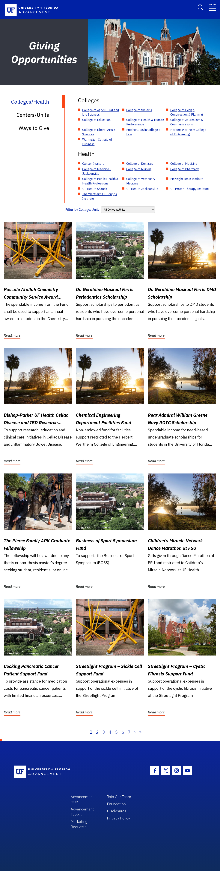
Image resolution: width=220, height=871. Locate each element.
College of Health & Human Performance (145, 122)
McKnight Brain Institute (186, 179)
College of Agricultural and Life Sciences (100, 112)
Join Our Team (119, 796)
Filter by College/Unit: (82, 209)
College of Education (96, 120)
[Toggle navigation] (212, 7)
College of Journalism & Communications (186, 122)
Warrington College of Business (97, 142)
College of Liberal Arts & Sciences (99, 132)
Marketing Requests (79, 824)
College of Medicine (183, 163)
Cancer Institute (93, 163)
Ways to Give (34, 127)
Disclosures (116, 810)
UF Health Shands (94, 189)
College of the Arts (139, 110)
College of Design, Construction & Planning (186, 112)
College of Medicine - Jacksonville (96, 171)
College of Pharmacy (184, 169)
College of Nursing (139, 169)
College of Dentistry (139, 163)
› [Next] (134, 732)
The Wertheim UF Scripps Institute (99, 196)
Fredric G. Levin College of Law (144, 132)
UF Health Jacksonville (142, 189)
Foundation (116, 803)
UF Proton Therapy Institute (189, 189)
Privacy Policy (118, 818)
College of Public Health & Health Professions (100, 181)
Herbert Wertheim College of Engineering (188, 132)
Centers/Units (32, 114)
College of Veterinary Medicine (140, 181)
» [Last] (140, 732)
